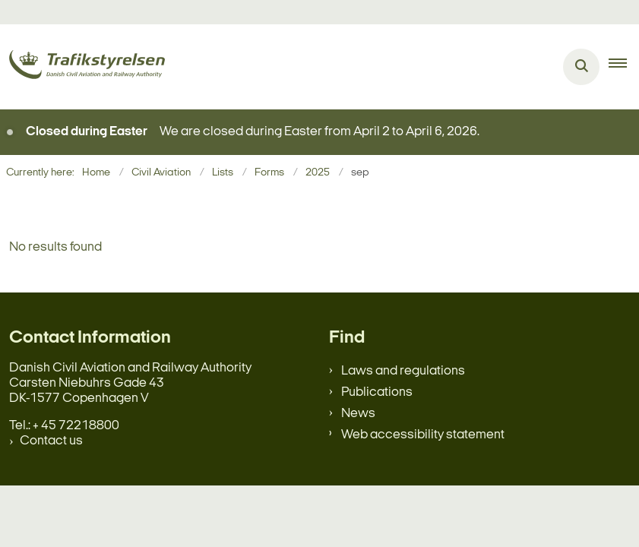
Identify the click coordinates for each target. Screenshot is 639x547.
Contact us (51, 441)
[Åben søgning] (581, 67)
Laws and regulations (403, 371)
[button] (624, 66)
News (358, 413)
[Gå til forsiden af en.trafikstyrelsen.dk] (82, 67)
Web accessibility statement (423, 434)
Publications (377, 392)
